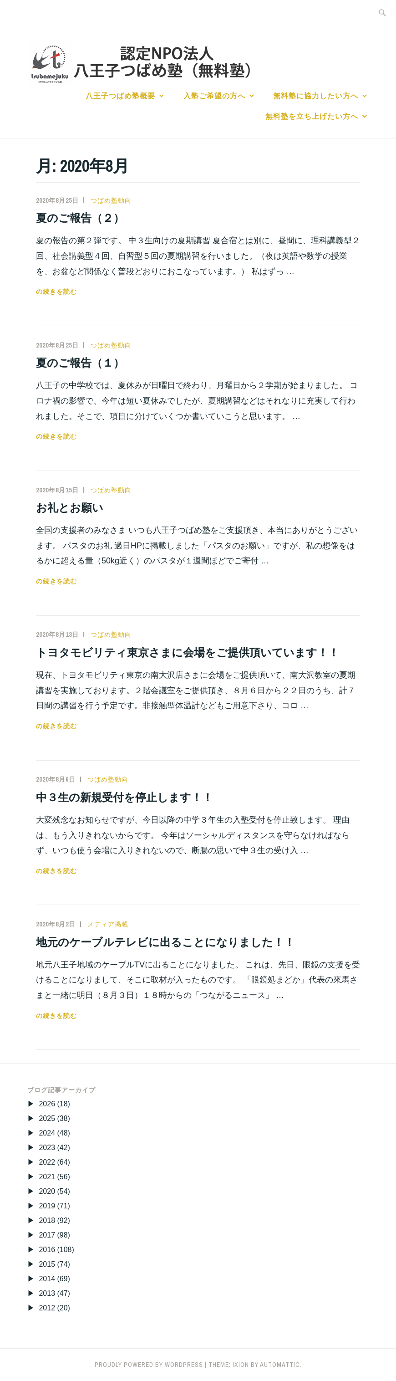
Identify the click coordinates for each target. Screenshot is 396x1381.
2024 (47, 1133)
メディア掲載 (107, 924)
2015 (47, 1264)
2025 (47, 1118)
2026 (47, 1104)
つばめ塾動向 (111, 200)
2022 (47, 1162)
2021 (47, 1177)
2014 (47, 1279)
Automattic (280, 1365)
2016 (47, 1249)
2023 (47, 1147)
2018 (47, 1220)
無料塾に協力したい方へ (315, 96)
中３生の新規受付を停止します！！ (124, 797)
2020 (47, 1191)
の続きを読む (56, 291)
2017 (47, 1235)
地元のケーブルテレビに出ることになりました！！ (165, 942)
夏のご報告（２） (80, 217)
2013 (47, 1293)
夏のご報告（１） (80, 362)
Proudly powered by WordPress (149, 1365)
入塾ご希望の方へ (214, 96)
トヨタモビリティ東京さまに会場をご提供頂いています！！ (187, 652)
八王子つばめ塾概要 (120, 96)
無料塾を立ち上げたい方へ (311, 116)
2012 (47, 1308)
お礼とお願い (69, 507)
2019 (47, 1206)
